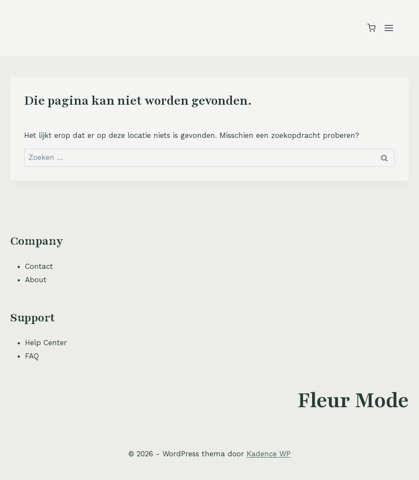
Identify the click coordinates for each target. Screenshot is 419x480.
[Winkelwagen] (371, 28)
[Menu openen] (388, 27)
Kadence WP (269, 453)
